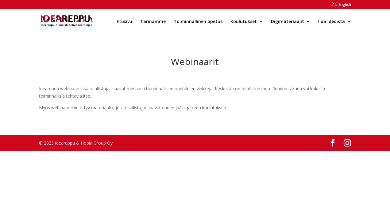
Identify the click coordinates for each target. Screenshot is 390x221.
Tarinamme (153, 21)
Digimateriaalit (287, 21)
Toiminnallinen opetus (198, 21)
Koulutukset (243, 21)
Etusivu (124, 21)
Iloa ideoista (331, 21)
